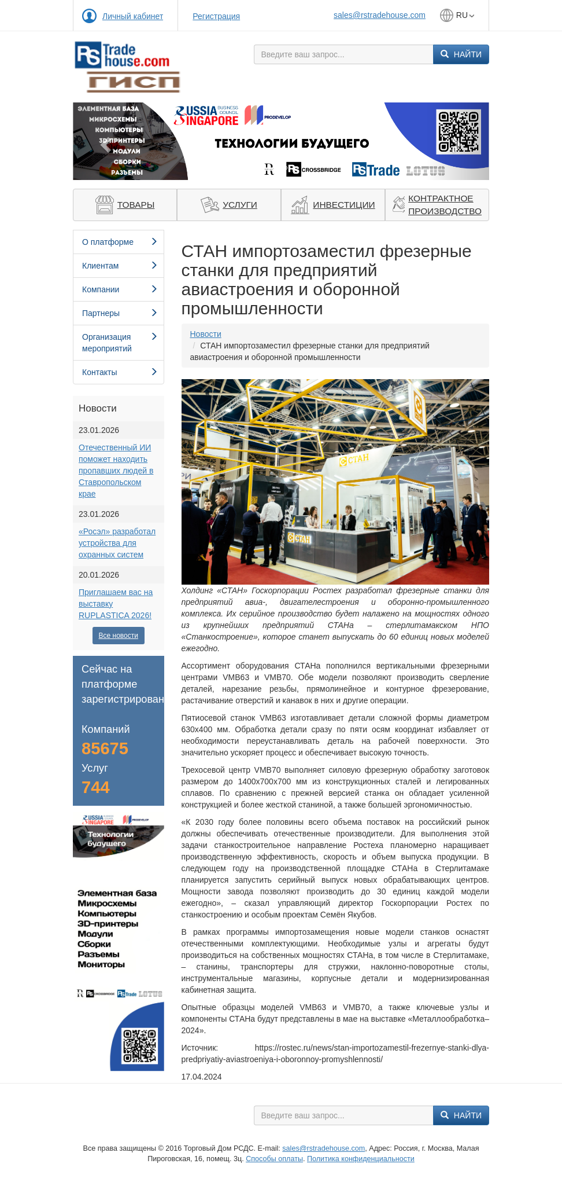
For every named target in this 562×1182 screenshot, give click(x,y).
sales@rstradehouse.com (380, 15)
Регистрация (216, 16)
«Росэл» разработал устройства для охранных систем (117, 543)
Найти (461, 54)
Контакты (120, 372)
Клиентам (120, 265)
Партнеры (120, 313)
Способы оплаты (274, 1159)
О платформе (120, 242)
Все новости (118, 636)
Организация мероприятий (120, 342)
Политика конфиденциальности (361, 1159)
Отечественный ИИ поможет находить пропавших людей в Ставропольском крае (116, 470)
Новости (205, 334)
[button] (104, 140)
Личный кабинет (132, 16)
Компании (120, 289)
